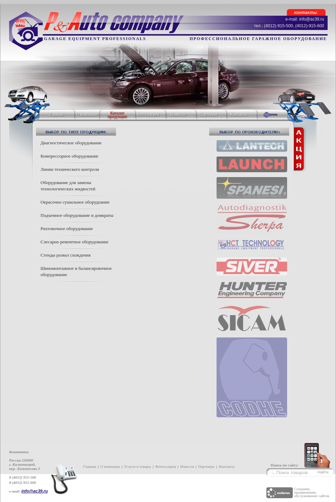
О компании (86, 114)
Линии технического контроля (70, 169)
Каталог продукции (117, 115)
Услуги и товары (137, 466)
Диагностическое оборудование (71, 142)
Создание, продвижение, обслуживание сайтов (311, 492)
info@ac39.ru (34, 491)
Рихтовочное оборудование (67, 228)
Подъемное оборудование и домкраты (77, 215)
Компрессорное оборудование (69, 156)
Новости (178, 114)
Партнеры (208, 114)
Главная (56, 114)
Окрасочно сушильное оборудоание (75, 202)
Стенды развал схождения (66, 255)
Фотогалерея (147, 114)
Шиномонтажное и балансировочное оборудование (76, 271)
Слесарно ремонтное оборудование (75, 241)
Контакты (239, 114)
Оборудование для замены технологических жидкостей (68, 185)
